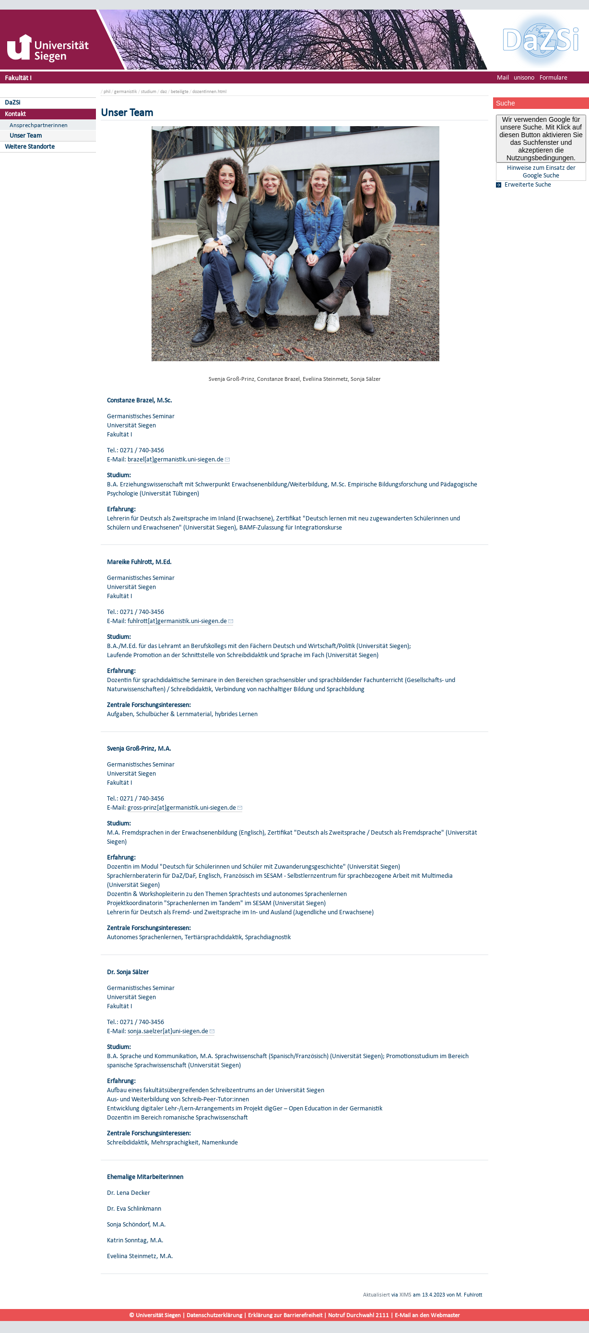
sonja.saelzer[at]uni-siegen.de (168, 1031)
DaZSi (12, 102)
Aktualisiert (376, 1294)
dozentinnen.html (209, 91)
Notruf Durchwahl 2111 (358, 1315)
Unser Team (26, 135)
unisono (524, 77)
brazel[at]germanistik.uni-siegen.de (176, 459)
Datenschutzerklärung (214, 1315)
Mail (503, 77)
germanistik (125, 91)
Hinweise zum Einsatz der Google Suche (541, 171)
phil (107, 91)
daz (163, 91)
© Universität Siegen (155, 1315)
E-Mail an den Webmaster (427, 1315)
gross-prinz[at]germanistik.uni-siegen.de (182, 807)
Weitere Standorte (30, 146)
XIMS (406, 1294)
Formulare (553, 77)
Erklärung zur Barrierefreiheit (285, 1315)
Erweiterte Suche (528, 185)
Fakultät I (18, 77)
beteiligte (179, 91)
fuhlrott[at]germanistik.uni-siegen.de (177, 621)
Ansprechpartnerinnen (39, 125)
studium (148, 91)
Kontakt (15, 114)
